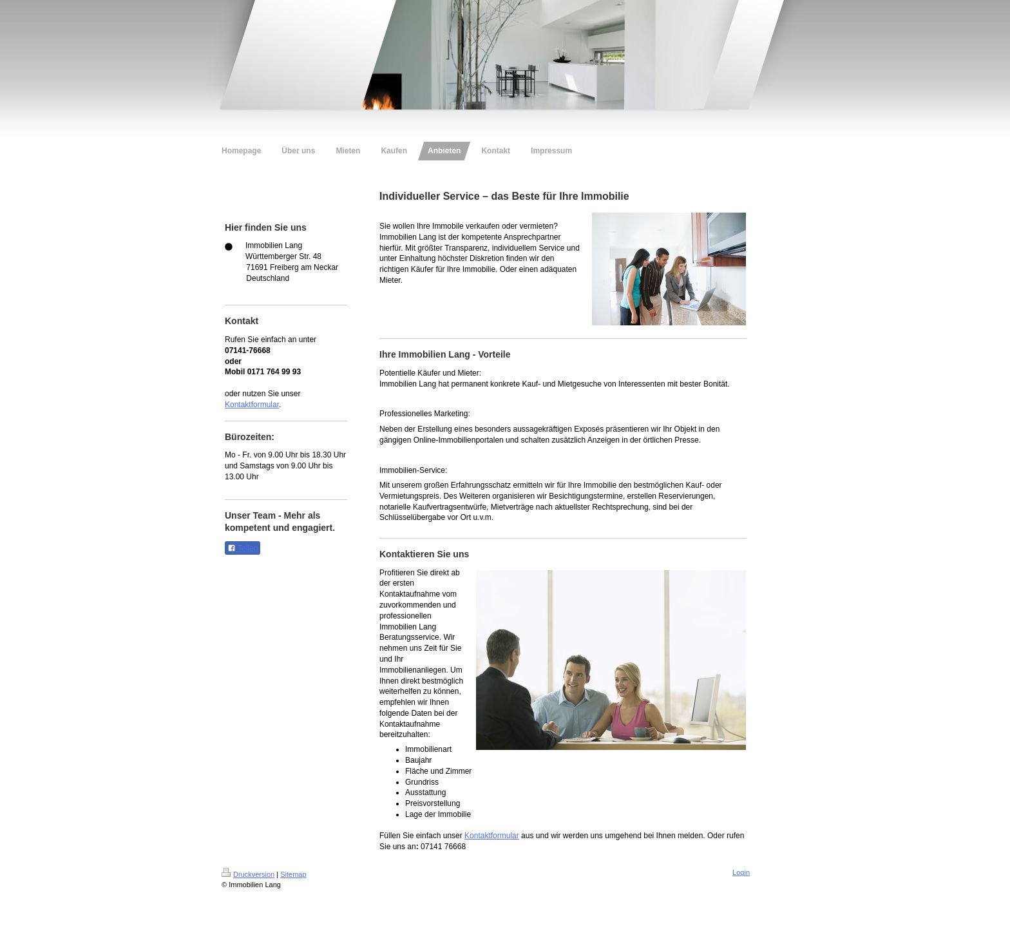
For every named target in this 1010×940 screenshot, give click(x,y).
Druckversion (248, 874)
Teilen (242, 548)
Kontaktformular (252, 404)
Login (741, 872)
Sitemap (293, 874)
